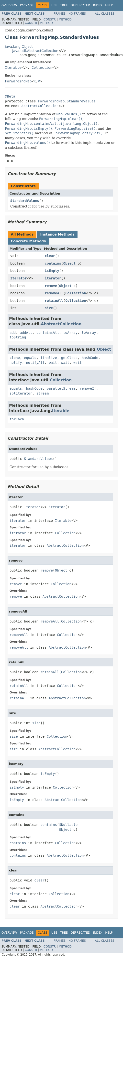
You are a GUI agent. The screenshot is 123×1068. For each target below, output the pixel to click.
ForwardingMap (18, 81)
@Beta (10, 96)
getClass (69, 358)
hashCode (90, 358)
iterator (53, 278)
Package (27, 5)
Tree (64, 5)
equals (30, 358)
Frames (60, 13)
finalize (48, 358)
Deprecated (80, 5)
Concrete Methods (28, 241)
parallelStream (61, 388)
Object (69, 263)
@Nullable (68, 825)
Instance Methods (57, 234)
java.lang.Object (19, 47)
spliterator (21, 393)
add (13, 333)
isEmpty (52, 271)
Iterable (13, 67)
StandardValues (24, 201)
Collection (42, 67)
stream (42, 393)
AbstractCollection (39, 106)
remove (51, 286)
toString (18, 337)
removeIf (88, 388)
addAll (26, 333)
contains (53, 263)
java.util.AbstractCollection (35, 51)
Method (65, 19)
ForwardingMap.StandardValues (67, 101)
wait (53, 363)
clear (50, 256)
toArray (70, 333)
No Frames (77, 13)
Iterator (18, 278)
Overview (9, 5)
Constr (50, 19)
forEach (17, 419)
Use (54, 5)
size (49, 308)
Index (97, 5)
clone (15, 358)
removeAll (54, 293)
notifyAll (35, 363)
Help (109, 5)
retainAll (54, 301)
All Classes (104, 13)
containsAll (47, 333)
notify (16, 363)
